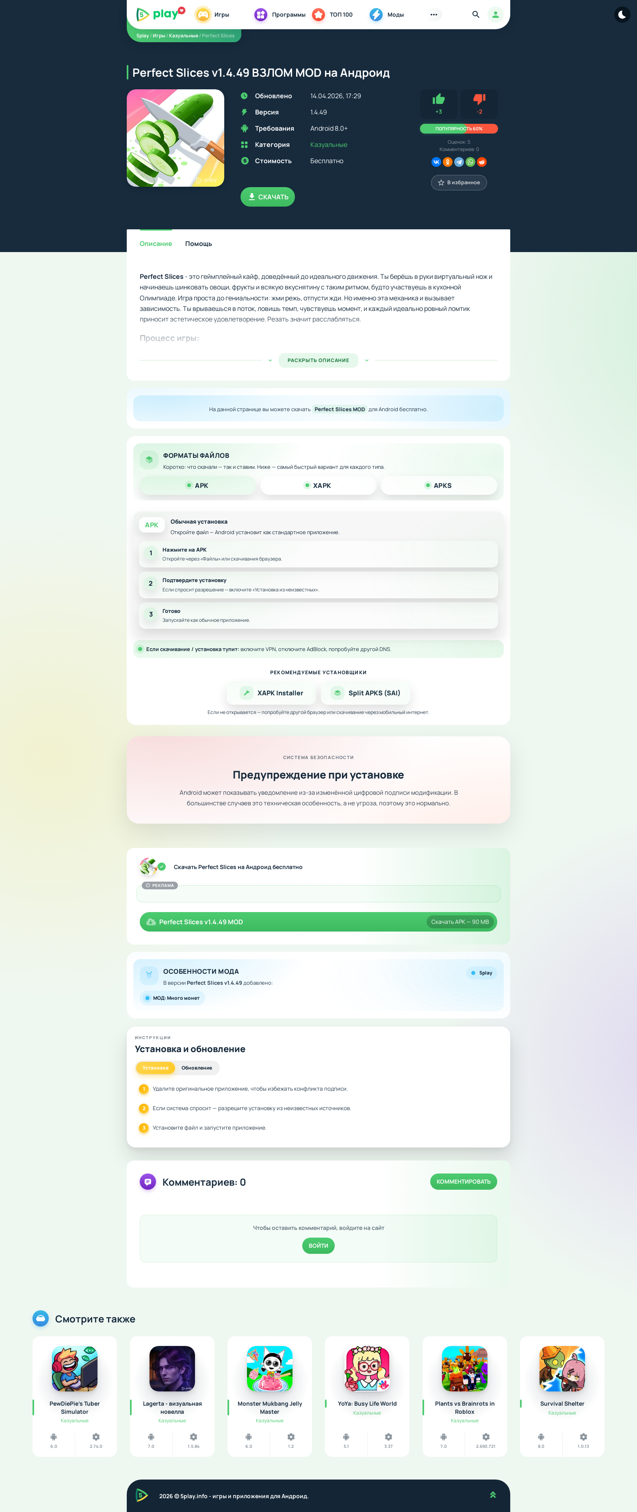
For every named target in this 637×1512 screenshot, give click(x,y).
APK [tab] (198, 485)
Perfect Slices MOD (339, 409)
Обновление (197, 1067)
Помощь (198, 243)
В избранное (459, 182)
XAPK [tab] (319, 485)
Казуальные (328, 144)
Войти (318, 1245)
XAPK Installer (271, 693)
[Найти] (476, 14)
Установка (156, 1067)
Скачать (267, 197)
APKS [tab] (439, 485)
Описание (156, 243)
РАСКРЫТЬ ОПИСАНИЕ (318, 360)
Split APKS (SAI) (366, 693)
